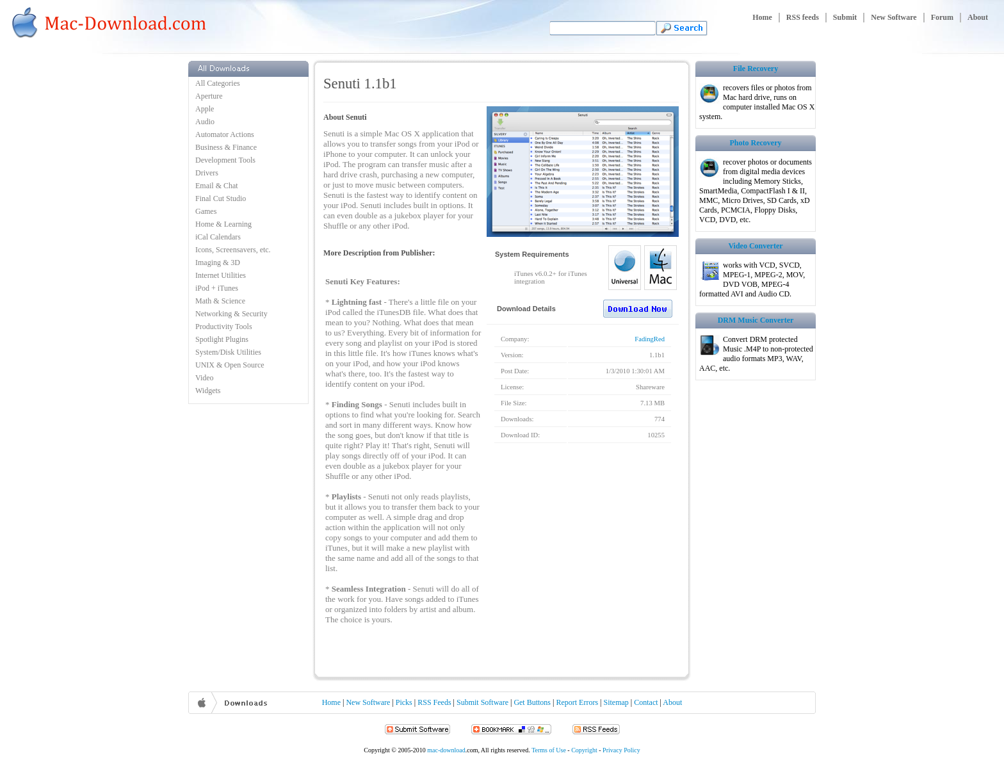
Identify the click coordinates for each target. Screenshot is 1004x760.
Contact (646, 702)
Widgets (208, 390)
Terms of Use (548, 750)
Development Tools (225, 160)
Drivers (206, 172)
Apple (204, 108)
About (978, 17)
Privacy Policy (621, 750)
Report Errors (577, 702)
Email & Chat (216, 185)
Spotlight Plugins (221, 339)
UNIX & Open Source (229, 364)
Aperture (209, 96)
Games (205, 211)
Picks (404, 702)
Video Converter (755, 245)
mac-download (446, 750)
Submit (845, 17)
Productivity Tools (223, 326)
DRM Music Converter (756, 320)
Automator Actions (224, 134)
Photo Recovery (756, 142)
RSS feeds (802, 17)
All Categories (217, 83)
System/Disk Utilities (228, 352)
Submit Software (482, 702)
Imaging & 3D (217, 262)
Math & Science (220, 300)
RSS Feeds (434, 702)
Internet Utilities (220, 275)
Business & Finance (226, 147)
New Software (893, 17)
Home (762, 17)
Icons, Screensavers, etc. (233, 249)
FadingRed (650, 339)
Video (204, 377)
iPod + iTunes (216, 288)
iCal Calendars (218, 236)
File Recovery (755, 68)
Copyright (584, 750)
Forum (942, 17)
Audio (205, 121)
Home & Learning (223, 224)
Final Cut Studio (220, 198)
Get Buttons (532, 702)
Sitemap (616, 702)
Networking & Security (231, 313)
